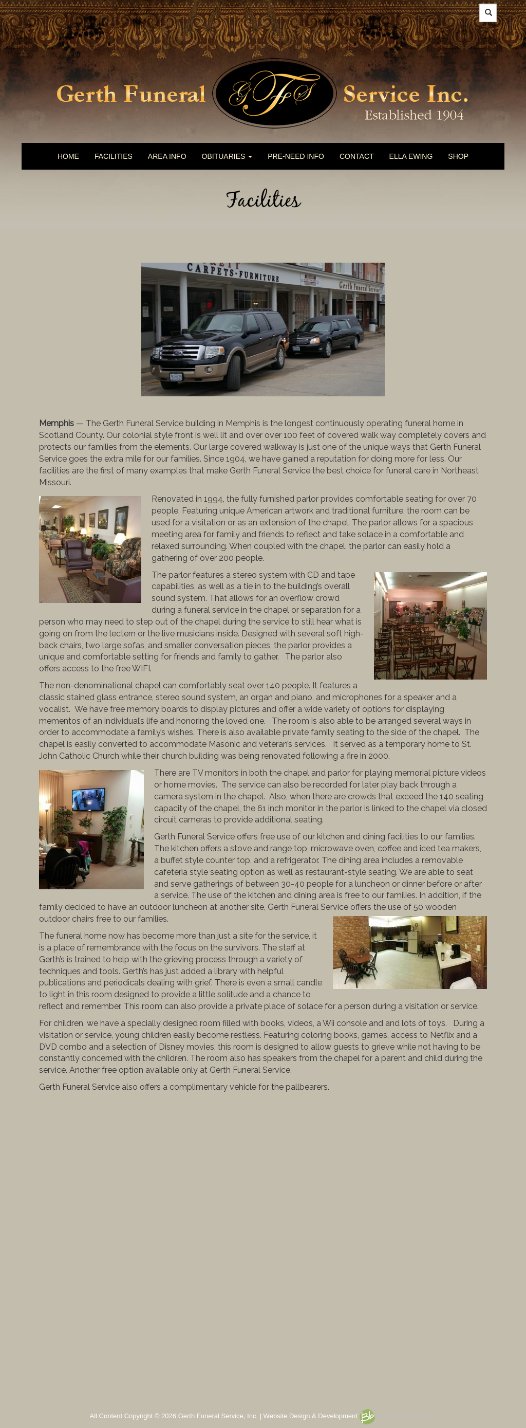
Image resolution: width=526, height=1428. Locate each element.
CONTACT (357, 156)
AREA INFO (167, 156)
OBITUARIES (227, 156)
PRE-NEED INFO (296, 156)
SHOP (458, 156)
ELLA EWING (411, 156)
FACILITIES (114, 156)
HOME (68, 156)
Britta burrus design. (398, 1416)
